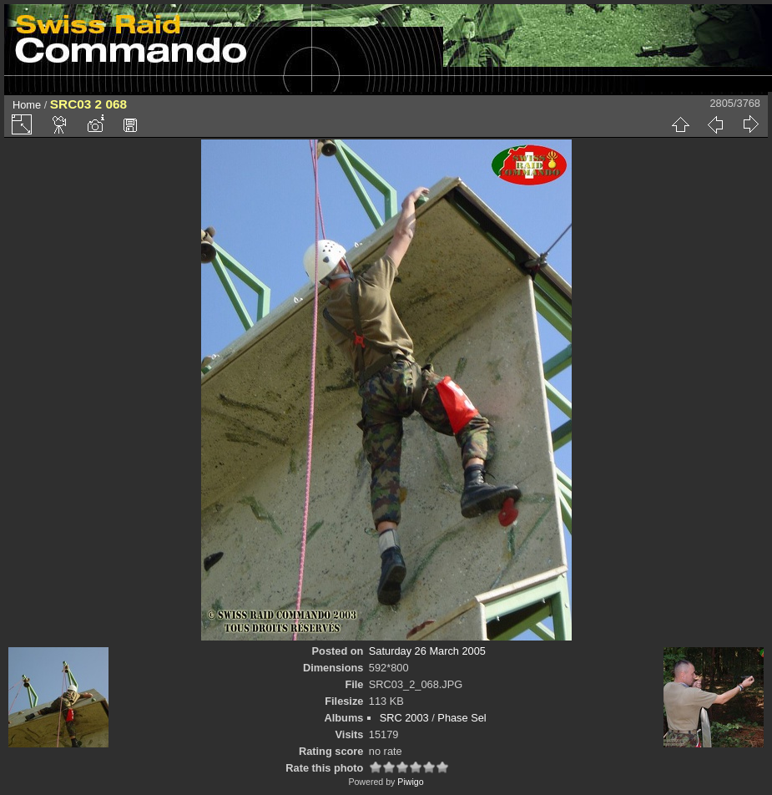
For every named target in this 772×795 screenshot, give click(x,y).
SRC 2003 (404, 717)
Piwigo (410, 782)
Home (27, 105)
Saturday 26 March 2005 (427, 651)
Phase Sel (461, 717)
